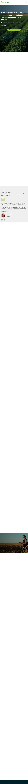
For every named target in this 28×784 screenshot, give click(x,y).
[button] (2, 219)
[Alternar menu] (26, 2)
